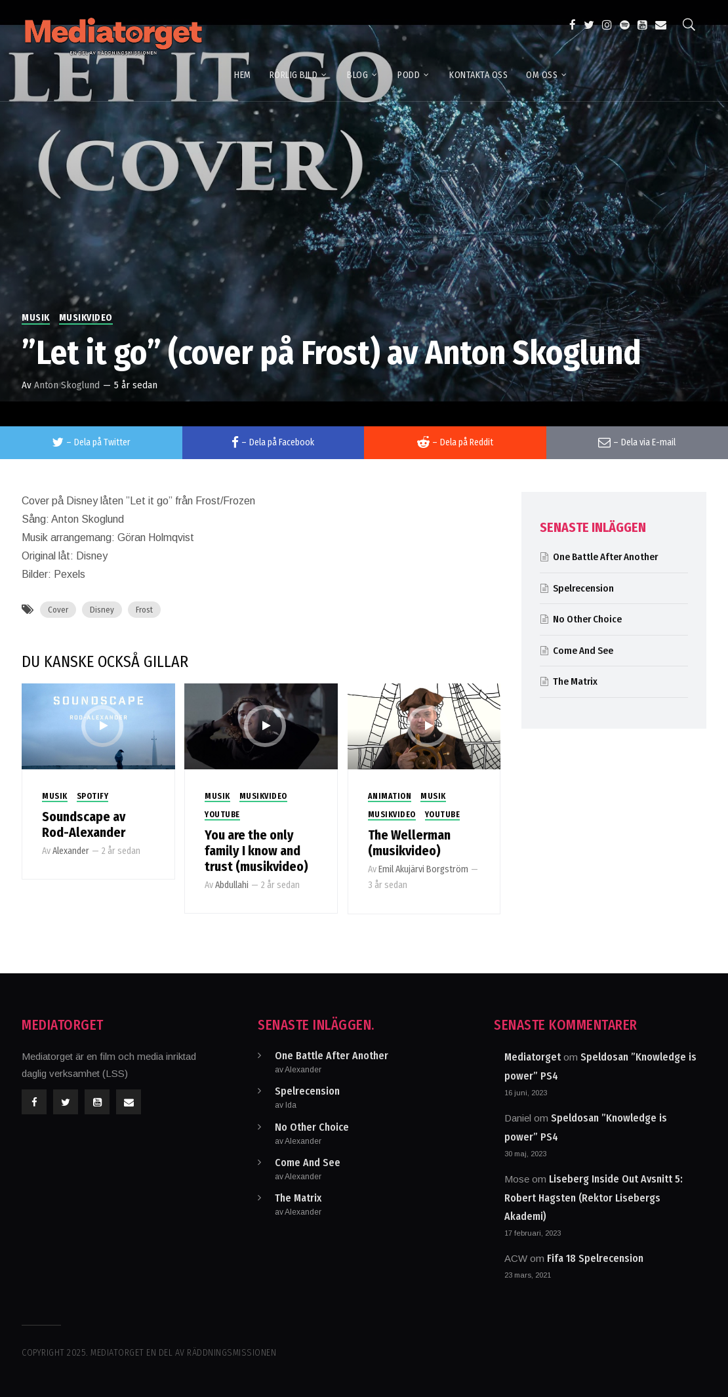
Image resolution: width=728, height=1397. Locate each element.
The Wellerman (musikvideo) (409, 843)
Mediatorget (532, 1057)
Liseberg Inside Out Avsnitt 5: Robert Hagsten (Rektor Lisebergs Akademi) (593, 1198)
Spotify (93, 796)
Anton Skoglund (67, 385)
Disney (102, 610)
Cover (58, 610)
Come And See (583, 651)
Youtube (222, 814)
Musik (36, 317)
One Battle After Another (605, 557)
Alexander (70, 851)
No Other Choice (587, 619)
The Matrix (575, 681)
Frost (144, 610)
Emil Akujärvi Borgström (423, 869)
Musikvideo (86, 317)
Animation (390, 796)
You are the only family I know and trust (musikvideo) (256, 850)
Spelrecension (583, 588)
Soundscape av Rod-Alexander (83, 824)
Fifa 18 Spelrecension (595, 1258)
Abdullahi (232, 885)
